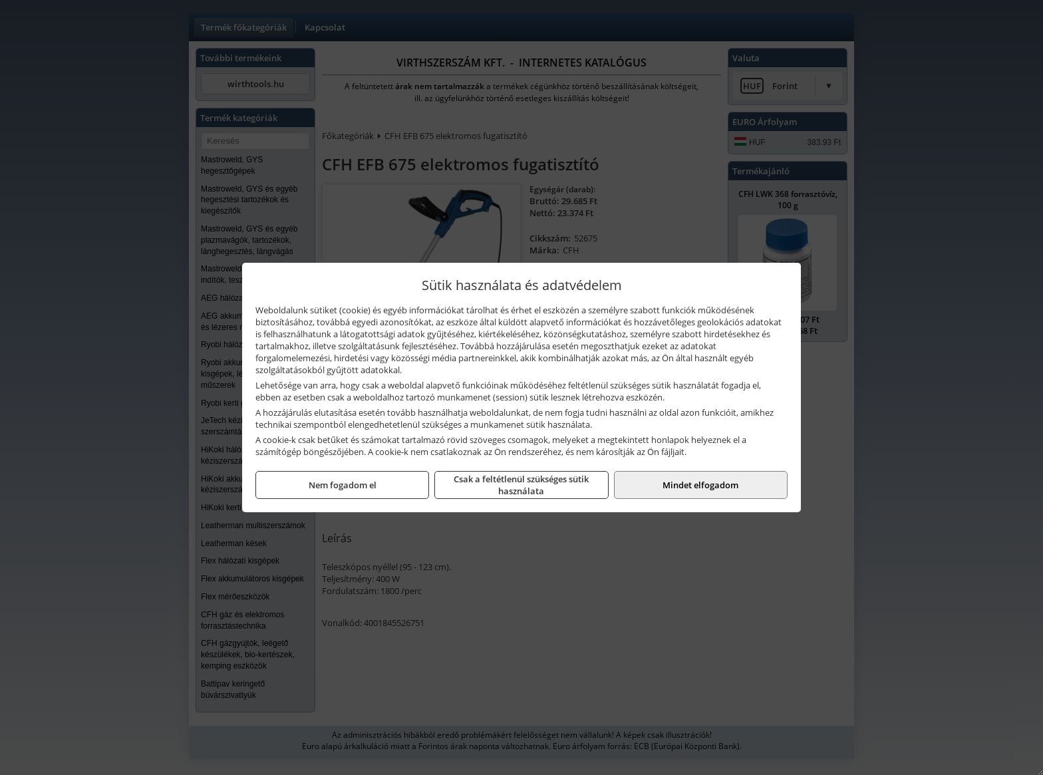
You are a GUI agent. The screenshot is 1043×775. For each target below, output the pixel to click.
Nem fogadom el (342, 485)
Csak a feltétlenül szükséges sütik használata (521, 485)
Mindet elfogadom (700, 485)
